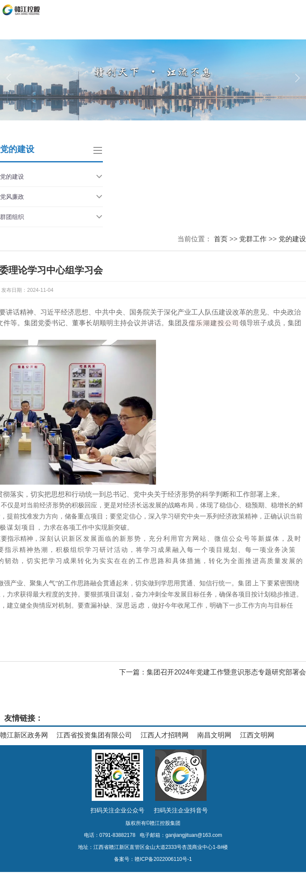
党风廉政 (51, 196)
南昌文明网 (214, 735)
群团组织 (51, 216)
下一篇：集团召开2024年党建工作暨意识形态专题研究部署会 (212, 672)
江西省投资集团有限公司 (94, 735)
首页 (221, 239)
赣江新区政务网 (24, 735)
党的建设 (51, 176)
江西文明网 (257, 735)
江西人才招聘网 (165, 735)
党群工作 (253, 239)
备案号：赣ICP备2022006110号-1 (153, 859)
